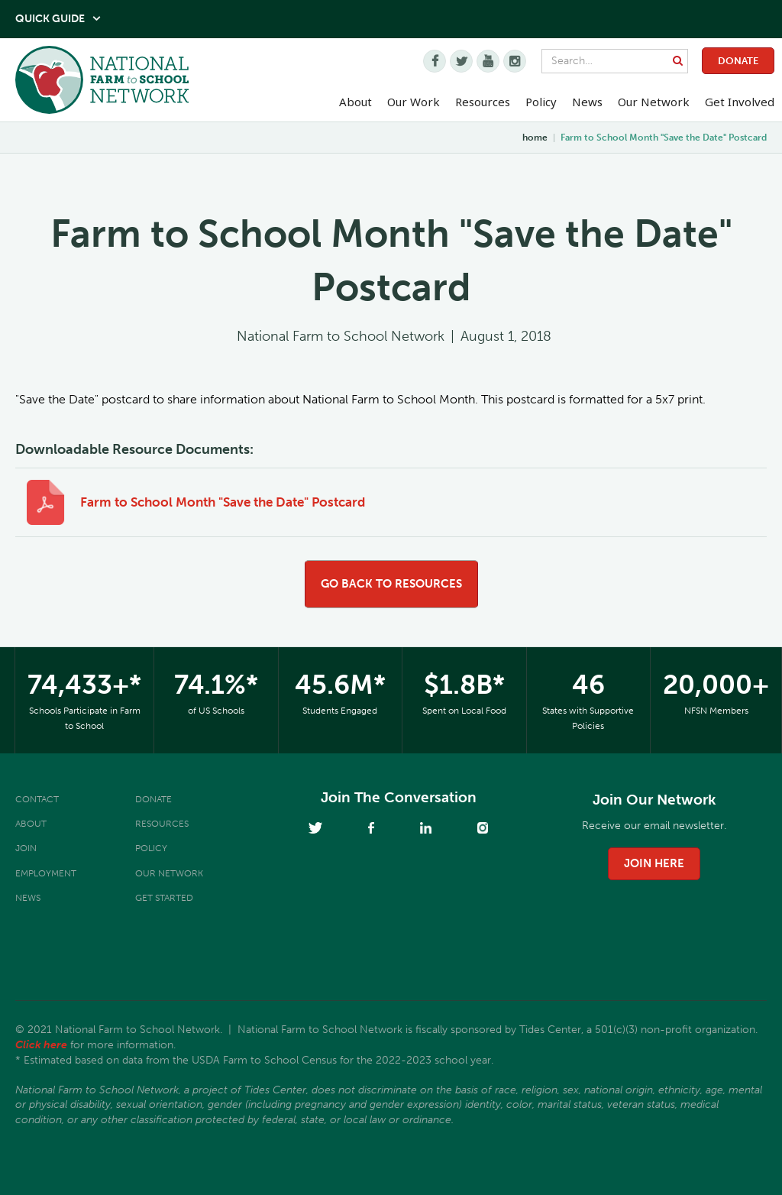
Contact (37, 799)
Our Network (654, 101)
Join (26, 848)
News (27, 897)
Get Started (164, 897)
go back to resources (391, 584)
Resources (482, 101)
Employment (45, 873)
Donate (738, 60)
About (31, 823)
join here (654, 863)
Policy (151, 848)
